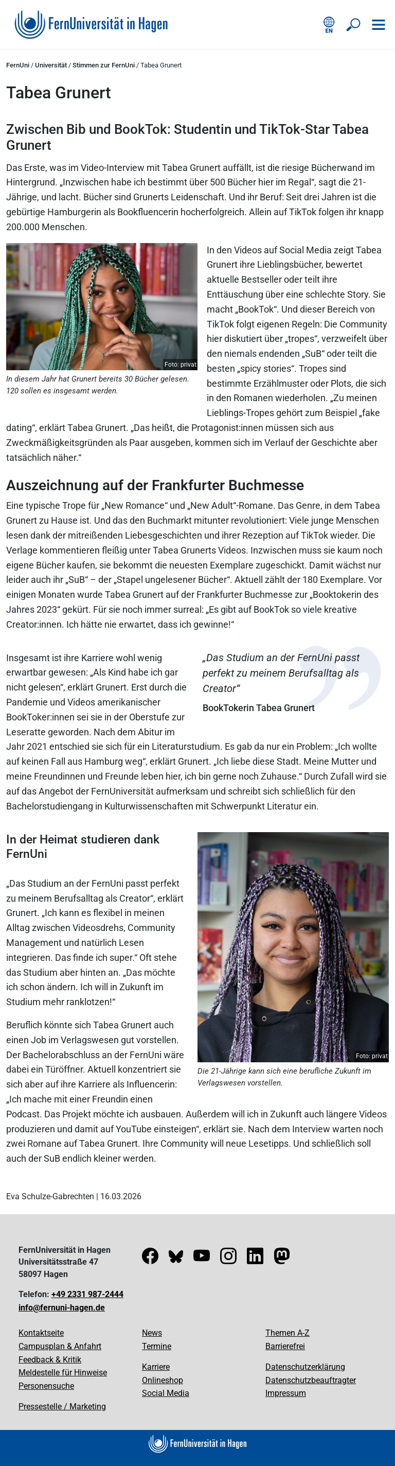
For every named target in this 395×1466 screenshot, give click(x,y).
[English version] (329, 24)
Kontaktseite (41, 1333)
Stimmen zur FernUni (104, 65)
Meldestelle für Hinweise (63, 1372)
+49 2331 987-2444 (87, 1294)
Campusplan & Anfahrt (60, 1346)
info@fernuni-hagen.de (62, 1308)
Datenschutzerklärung (305, 1367)
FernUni (17, 65)
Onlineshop (162, 1380)
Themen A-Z (287, 1333)
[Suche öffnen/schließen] (354, 24)
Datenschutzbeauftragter (310, 1380)
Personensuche (46, 1386)
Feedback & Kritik (50, 1360)
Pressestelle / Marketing (62, 1406)
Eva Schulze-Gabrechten (50, 1196)
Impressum (285, 1393)
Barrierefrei (285, 1346)
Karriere (156, 1367)
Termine (156, 1346)
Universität (51, 65)
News (152, 1333)
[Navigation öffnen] (378, 24)
